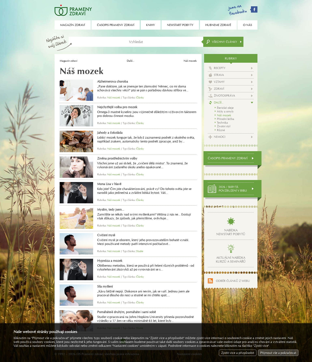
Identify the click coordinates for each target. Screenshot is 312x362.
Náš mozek (224, 115)
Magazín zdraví (68, 60)
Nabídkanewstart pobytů (230, 232)
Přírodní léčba (225, 119)
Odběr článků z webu (233, 281)
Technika (222, 122)
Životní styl (223, 126)
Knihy (150, 25)
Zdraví (219, 88)
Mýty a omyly (225, 111)
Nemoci (219, 137)
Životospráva (224, 95)
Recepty (220, 68)
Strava (219, 75)
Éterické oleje (225, 108)
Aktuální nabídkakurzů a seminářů (231, 259)
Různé (221, 130)
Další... (130, 60)
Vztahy (219, 82)
